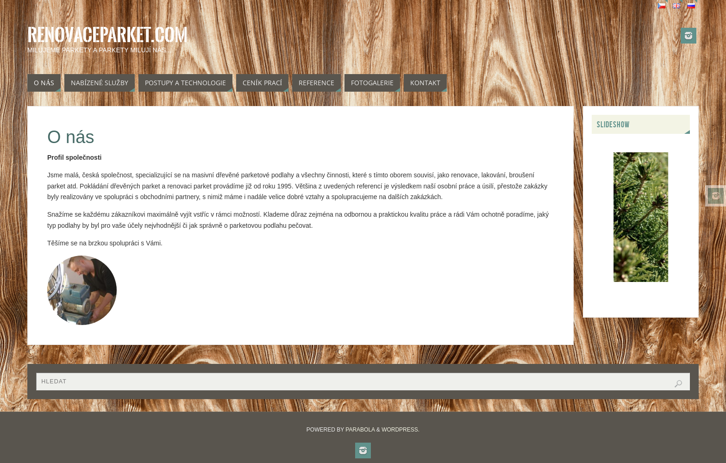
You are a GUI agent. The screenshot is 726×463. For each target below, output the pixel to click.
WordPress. (400, 429)
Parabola (360, 429)
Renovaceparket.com (107, 35)
